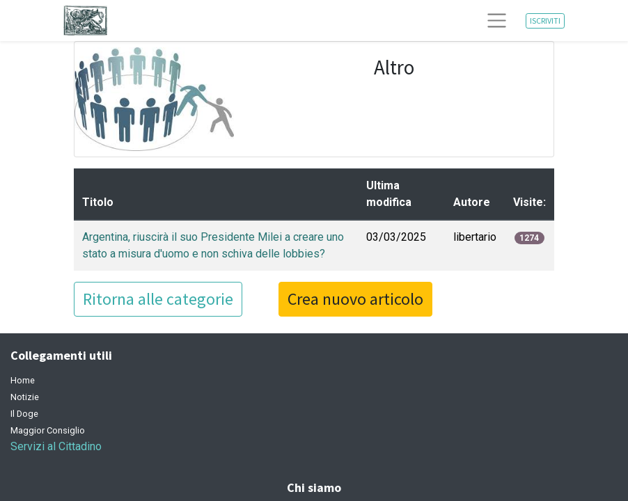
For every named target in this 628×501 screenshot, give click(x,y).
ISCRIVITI (545, 20)
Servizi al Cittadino (56, 446)
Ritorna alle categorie (158, 299)
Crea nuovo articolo (355, 299)
